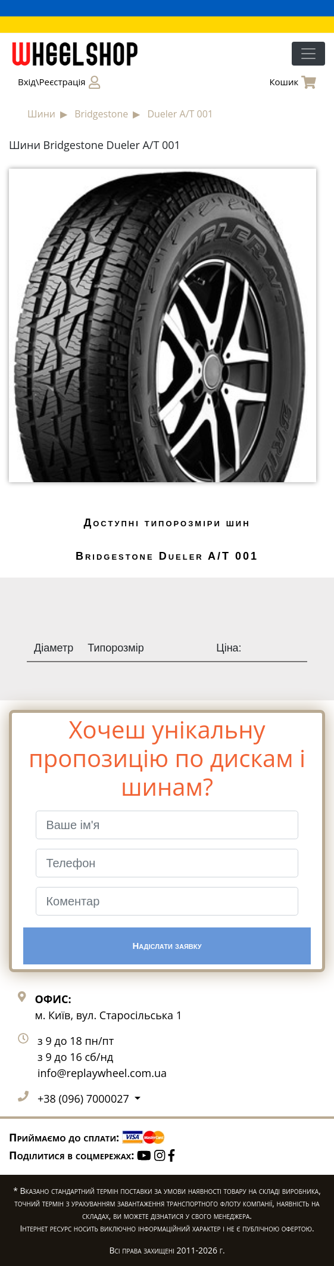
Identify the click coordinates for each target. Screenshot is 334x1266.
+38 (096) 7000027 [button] (85, 1098)
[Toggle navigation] (308, 54)
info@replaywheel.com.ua (102, 1073)
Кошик (292, 82)
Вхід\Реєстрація (59, 82)
